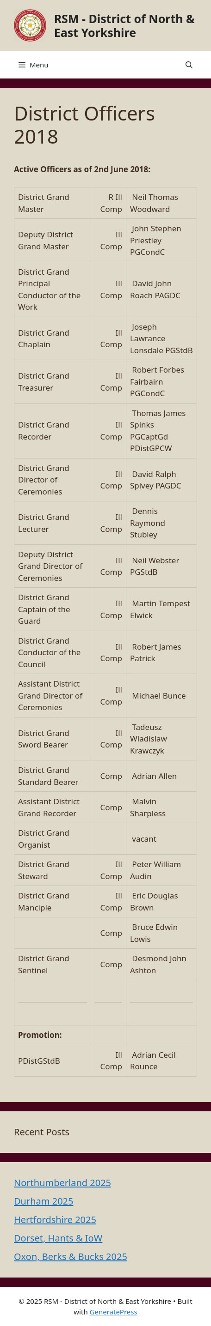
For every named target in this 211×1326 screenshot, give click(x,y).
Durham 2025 (43, 1201)
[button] (189, 64)
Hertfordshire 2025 (55, 1219)
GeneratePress (113, 1311)
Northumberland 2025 (62, 1182)
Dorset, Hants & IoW (58, 1238)
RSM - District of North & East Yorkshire (124, 25)
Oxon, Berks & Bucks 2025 (70, 1256)
